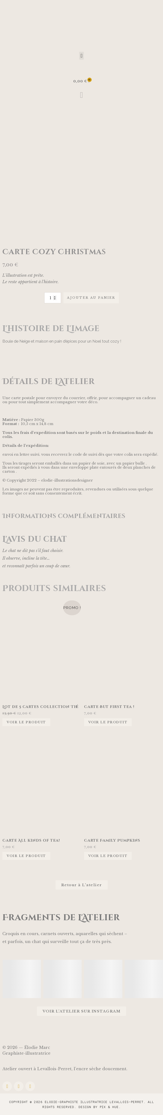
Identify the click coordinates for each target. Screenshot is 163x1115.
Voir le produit (26, 722)
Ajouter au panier (91, 298)
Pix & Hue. (110, 1107)
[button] (81, 56)
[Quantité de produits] (52, 297)
